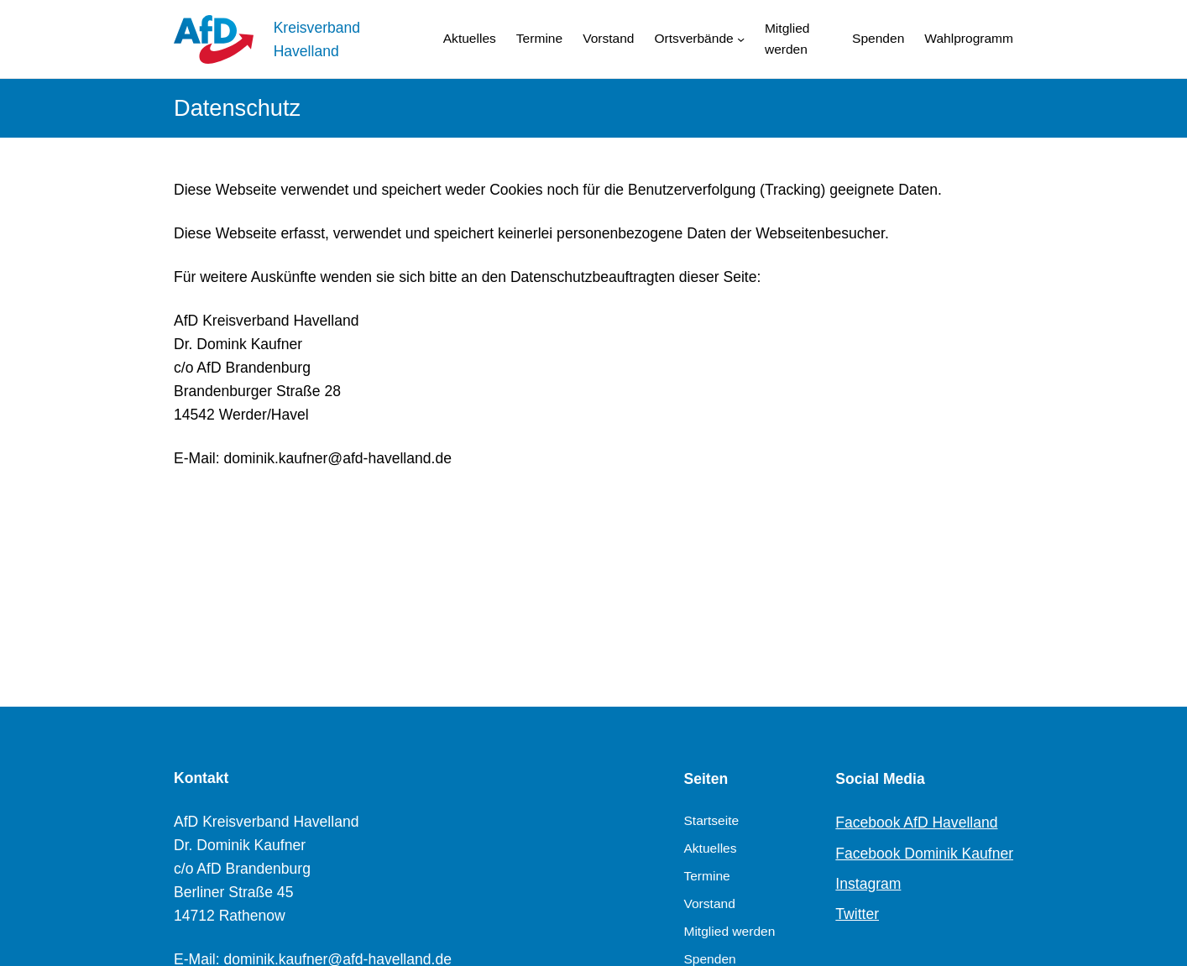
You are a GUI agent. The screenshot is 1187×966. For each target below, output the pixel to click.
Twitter (857, 914)
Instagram (868, 883)
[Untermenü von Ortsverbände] (741, 39)
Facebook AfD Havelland (916, 822)
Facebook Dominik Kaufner (924, 853)
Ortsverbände (694, 38)
